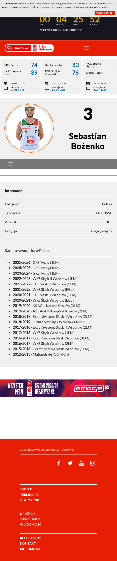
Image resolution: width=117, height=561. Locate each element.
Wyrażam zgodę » (105, 12)
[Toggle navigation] (86, 48)
